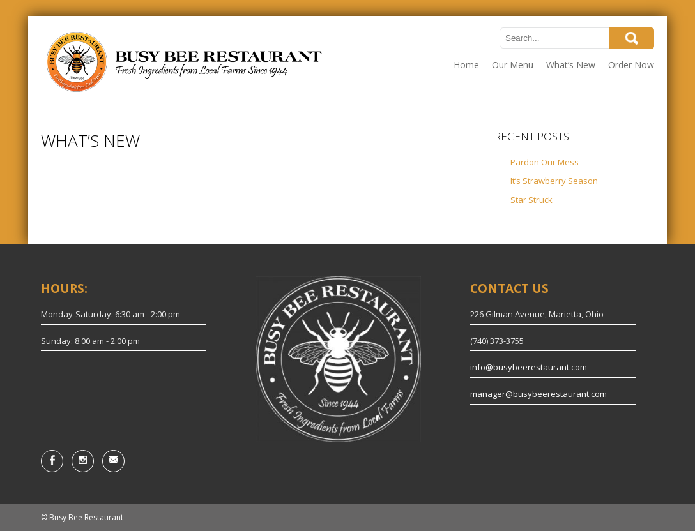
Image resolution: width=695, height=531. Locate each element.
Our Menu (512, 65)
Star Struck (531, 200)
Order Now (631, 65)
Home (466, 65)
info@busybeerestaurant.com (528, 367)
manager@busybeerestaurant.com (538, 394)
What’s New (570, 65)
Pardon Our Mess (544, 162)
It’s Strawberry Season (554, 180)
